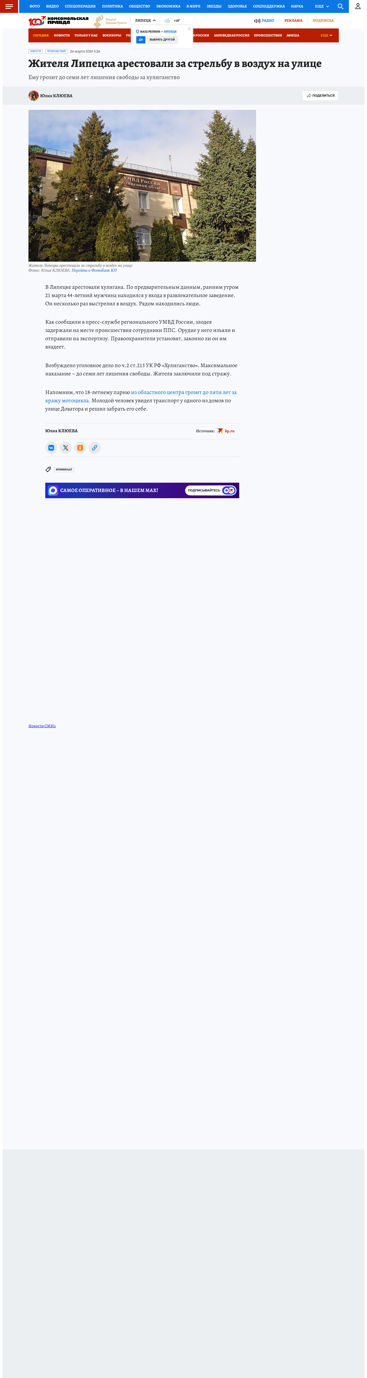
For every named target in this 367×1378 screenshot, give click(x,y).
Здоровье (237, 6)
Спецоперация (80, 6)
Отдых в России (194, 35)
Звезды (214, 6)
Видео (52, 6)
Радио (268, 20)
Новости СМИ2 (42, 726)
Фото (34, 6)
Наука (297, 6)
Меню (6, 6)
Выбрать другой (162, 39)
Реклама (293, 20)
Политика (112, 6)
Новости (62, 35)
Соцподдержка (269, 6)
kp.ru (230, 431)
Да (141, 39)
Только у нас (86, 35)
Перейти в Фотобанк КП (94, 270)
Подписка (323, 20)
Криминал (64, 469)
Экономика (168, 6)
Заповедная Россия (231, 35)
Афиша (293, 35)
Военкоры (111, 35)
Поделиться (320, 96)
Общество (139, 6)
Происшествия (268, 35)
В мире (193, 6)
